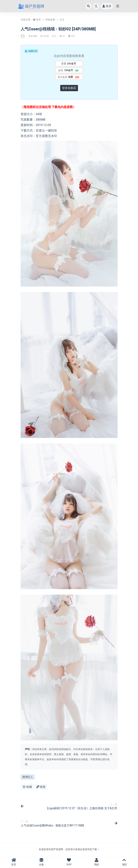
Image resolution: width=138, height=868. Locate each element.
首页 (38, 19)
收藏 (27, 786)
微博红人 (27, 776)
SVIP (69, 862)
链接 (40, 786)
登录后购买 (69, 88)
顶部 (124, 862)
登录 (106, 6)
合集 (41, 862)
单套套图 (50, 19)
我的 (97, 862)
